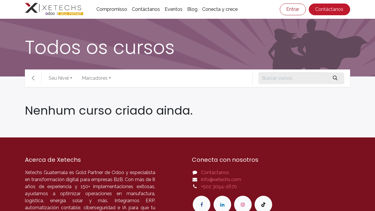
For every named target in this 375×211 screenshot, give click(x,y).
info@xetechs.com (221, 179)
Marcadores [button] (95, 78)
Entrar (292, 9)
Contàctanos (215, 172)
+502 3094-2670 (219, 186)
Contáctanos (329, 9)
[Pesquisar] (335, 78)
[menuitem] (111, 9)
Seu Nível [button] (59, 78)
